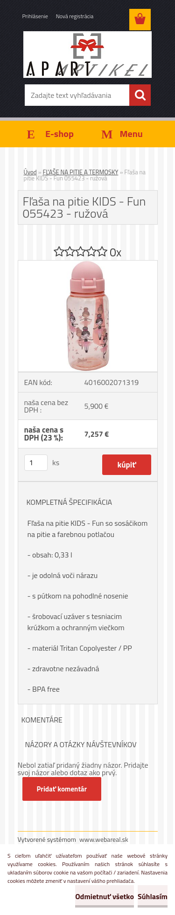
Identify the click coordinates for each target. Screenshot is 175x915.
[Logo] (87, 54)
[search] (140, 95)
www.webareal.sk (103, 839)
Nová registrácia (75, 16)
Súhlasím (153, 896)
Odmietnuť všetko (104, 896)
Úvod (30, 172)
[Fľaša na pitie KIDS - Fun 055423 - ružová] (87, 264)
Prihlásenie (35, 16)
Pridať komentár (62, 789)
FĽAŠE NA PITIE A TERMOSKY (81, 172)
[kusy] (36, 462)
